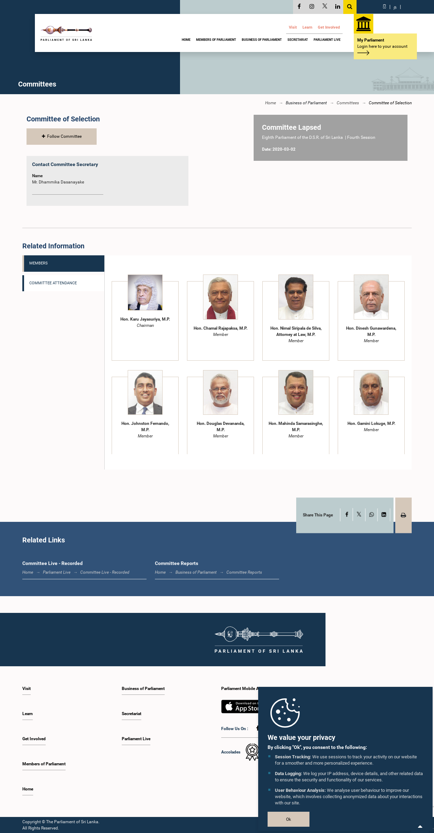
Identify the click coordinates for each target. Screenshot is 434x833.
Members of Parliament (216, 40)
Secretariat (297, 40)
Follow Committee (62, 136)
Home (186, 40)
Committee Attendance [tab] (53, 282)
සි (384, 6)
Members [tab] (38, 263)
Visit (293, 27)
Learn (307, 27)
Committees (348, 102)
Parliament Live (327, 40)
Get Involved (329, 27)
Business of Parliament (262, 40)
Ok (288, 819)
